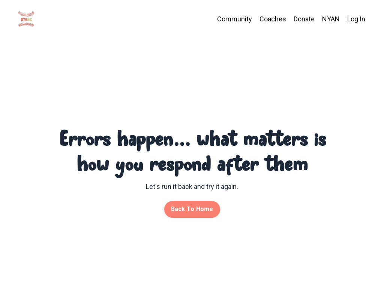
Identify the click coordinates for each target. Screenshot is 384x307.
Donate (304, 19)
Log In (356, 19)
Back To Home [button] (192, 209)
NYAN (331, 19)
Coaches (273, 19)
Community (234, 19)
